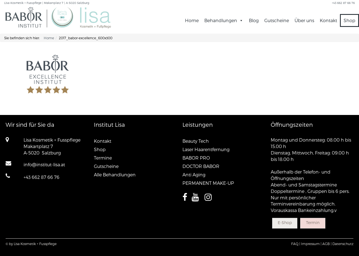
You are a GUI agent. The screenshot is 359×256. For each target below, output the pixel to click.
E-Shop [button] (285, 222)
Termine (103, 157)
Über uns (304, 20)
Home (192, 20)
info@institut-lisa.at (44, 164)
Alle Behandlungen (115, 174)
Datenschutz (342, 244)
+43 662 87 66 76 (41, 177)
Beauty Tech (195, 141)
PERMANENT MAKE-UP (208, 183)
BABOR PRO (196, 157)
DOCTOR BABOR (200, 166)
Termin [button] (312, 222)
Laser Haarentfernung (206, 149)
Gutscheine (276, 20)
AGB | (327, 244)
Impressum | (311, 244)
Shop (349, 20)
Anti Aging (193, 174)
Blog (254, 20)
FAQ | (295, 244)
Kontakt (328, 20)
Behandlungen (223, 20)
